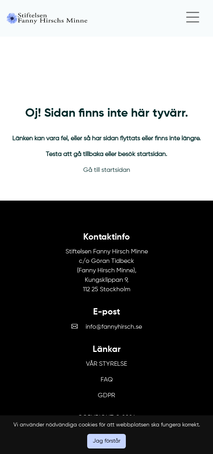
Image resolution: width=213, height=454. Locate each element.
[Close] (192, 18)
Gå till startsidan (106, 170)
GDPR (106, 396)
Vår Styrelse (106, 364)
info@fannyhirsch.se (114, 327)
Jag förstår (106, 441)
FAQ (107, 380)
